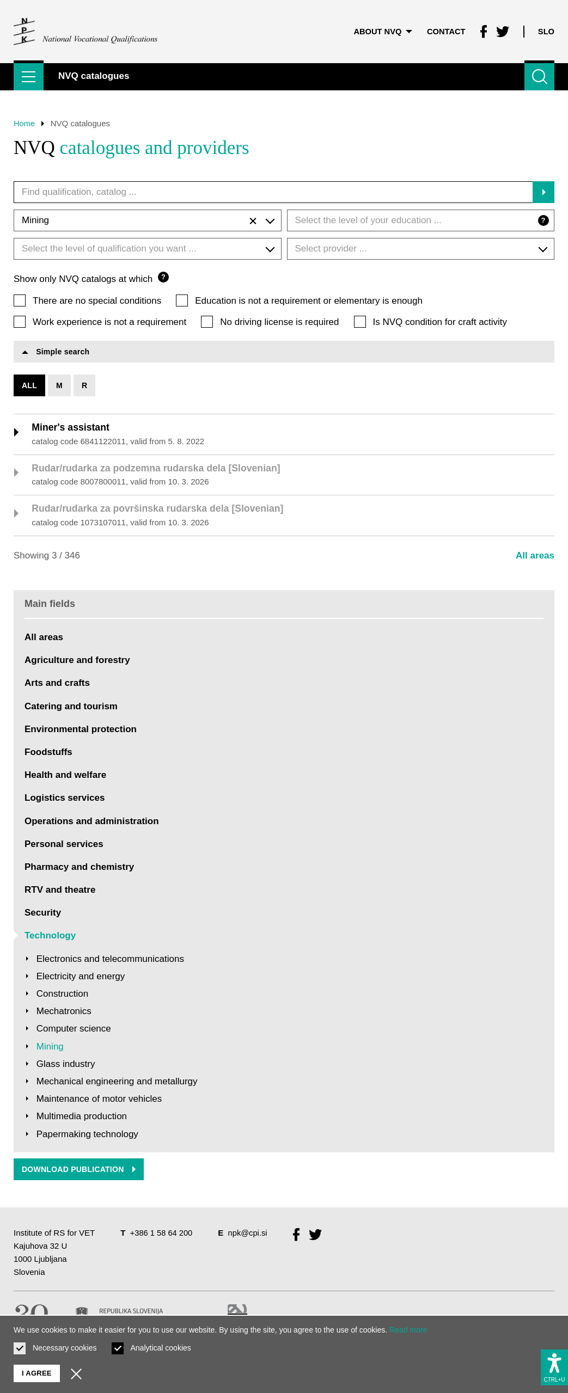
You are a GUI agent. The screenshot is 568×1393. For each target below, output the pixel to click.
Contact (445, 29)
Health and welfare (65, 776)
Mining (50, 1048)
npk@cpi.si (249, 1234)
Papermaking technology (87, 1136)
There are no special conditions (97, 300)
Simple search (55, 352)
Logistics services (65, 799)
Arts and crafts (57, 684)
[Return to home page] (86, 30)
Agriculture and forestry (77, 661)
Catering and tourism (71, 708)
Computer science (73, 1030)
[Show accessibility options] (554, 1366)
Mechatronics (63, 1013)
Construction (62, 995)
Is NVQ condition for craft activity (440, 321)
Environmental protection (81, 731)
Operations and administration (92, 823)
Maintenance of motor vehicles (99, 1100)
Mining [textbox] (139, 221)
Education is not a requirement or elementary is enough (309, 300)
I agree (37, 1373)
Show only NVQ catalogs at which (91, 278)
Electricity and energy (80, 978)
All (29, 386)
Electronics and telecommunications (110, 960)
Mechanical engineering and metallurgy (117, 1083)
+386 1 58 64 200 (162, 1234)
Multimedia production (81, 1118)
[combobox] (148, 220)
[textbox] (421, 220)
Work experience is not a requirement (109, 321)
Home (24, 123)
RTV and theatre (60, 891)
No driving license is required (279, 321)
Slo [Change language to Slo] (546, 29)
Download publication (79, 1171)
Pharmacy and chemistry (79, 868)
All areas (535, 557)
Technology (50, 937)
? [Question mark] (542, 220)
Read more (408, 1330)
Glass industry (65, 1065)
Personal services (64, 845)
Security (43, 914)
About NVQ (381, 29)
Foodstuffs (48, 753)
